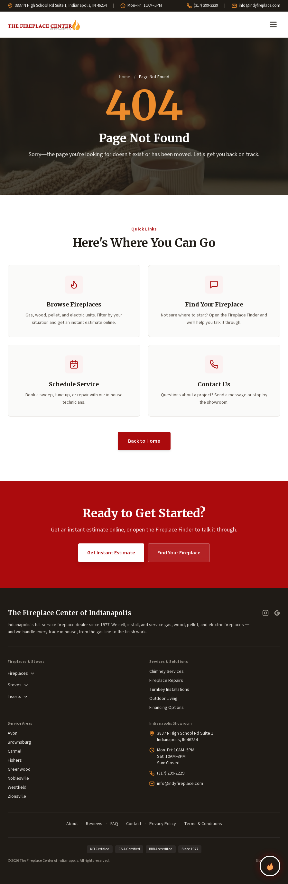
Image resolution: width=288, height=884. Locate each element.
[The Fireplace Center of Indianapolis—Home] (44, 24)
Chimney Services (166, 671)
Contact (133, 824)
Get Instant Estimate (111, 552)
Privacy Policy (162, 824)
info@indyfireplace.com (256, 5)
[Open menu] (273, 24)
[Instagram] (265, 613)
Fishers (15, 760)
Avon (12, 733)
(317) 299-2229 (202, 5)
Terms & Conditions (203, 824)
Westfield (17, 787)
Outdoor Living (163, 698)
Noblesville (18, 778)
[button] (74, 381)
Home (124, 77)
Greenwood (19, 769)
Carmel (14, 751)
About (72, 824)
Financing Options (166, 707)
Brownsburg (19, 742)
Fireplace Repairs (166, 680)
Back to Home (144, 441)
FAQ (114, 824)
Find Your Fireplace (178, 552)
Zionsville (17, 796)
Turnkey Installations (169, 689)
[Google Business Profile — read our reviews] (277, 613)
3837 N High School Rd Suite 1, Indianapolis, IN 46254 (57, 5)
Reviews (94, 824)
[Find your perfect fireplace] (270, 866)
